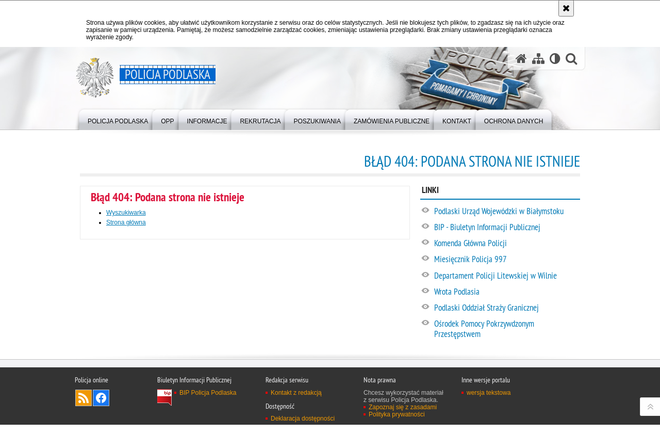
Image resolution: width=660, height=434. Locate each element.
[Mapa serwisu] (538, 58)
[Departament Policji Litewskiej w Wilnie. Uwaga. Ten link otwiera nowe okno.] (506, 276)
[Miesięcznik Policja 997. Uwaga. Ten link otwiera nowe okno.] (506, 259)
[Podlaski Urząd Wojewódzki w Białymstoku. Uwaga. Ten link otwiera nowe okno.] (506, 211)
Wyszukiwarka (126, 212)
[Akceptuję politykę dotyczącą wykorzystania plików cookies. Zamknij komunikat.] (566, 8)
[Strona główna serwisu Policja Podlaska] (521, 58)
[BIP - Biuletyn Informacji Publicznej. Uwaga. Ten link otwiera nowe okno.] (506, 227)
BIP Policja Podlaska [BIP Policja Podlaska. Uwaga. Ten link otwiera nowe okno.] (208, 424)
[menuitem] (118, 119)
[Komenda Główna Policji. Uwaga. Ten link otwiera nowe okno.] (506, 243)
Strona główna (126, 222)
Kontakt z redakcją (296, 424)
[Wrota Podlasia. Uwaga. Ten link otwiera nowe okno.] (506, 292)
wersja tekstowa (488, 424)
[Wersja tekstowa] (555, 58)
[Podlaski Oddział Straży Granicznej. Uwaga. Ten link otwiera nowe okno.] (506, 308)
